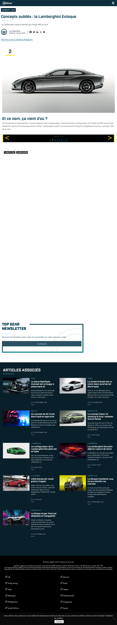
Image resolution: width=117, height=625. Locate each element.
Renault (34, 411)
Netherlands (68, 595)
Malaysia (12, 595)
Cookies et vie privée (67, 562)
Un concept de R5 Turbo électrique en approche (43, 415)
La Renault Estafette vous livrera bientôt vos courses (100, 481)
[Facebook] (30, 32)
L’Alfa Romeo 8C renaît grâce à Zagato (42, 480)
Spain (65, 608)
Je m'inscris (42, 344)
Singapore (67, 601)
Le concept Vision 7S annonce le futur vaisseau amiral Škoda (100, 417)
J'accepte (59, 622)
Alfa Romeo (35, 476)
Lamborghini (22, 152)
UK (9, 577)
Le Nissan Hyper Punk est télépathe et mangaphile (43, 515)
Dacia (33, 378)
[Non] (114, 619)
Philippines (12, 601)
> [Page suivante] (110, 138)
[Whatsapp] (40, 32)
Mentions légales (49, 562)
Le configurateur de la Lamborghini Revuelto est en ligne (44, 449)
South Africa (13, 608)
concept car (8, 10)
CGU (57, 562)
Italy (10, 589)
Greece (66, 577)
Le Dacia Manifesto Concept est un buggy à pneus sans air (42, 384)
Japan (65, 589)
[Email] (44, 32)
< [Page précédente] (7, 138)
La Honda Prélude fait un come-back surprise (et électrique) (100, 384)
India (65, 583)
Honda (90, 378)
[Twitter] (33, 32)
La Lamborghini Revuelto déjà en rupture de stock (100, 448)
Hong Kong (13, 583)
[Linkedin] (37, 32)
